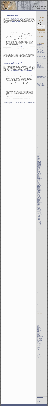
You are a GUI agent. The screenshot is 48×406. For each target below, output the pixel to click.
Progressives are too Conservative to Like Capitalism (41, 76)
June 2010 (38, 241)
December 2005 (39, 296)
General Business (39, 344)
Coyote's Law (39, 328)
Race (37, 375)
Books (38, 322)
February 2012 (39, 221)
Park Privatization (18, 10)
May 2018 (38, 146)
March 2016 (38, 172)
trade (8, 103)
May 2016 (38, 170)
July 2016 (38, 168)
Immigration (38, 352)
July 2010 (38, 240)
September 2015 (39, 178)
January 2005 (39, 307)
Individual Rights (39, 354)
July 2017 (38, 156)
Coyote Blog (39, 6)
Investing (38, 357)
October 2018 (39, 141)
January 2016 (39, 174)
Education (9, 102)
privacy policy (39, 33)
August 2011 (38, 227)
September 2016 (39, 166)
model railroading (39, 362)
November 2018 (39, 140)
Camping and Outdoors (40, 323)
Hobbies (38, 349)
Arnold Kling (19, 46)
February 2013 (39, 209)
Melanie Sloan (23, 102)
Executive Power (39, 338)
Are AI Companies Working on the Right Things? (41, 41)
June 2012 (38, 217)
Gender (38, 342)
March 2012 (38, 220)
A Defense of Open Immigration (41, 58)
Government (38, 346)
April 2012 (38, 219)
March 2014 (38, 196)
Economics (38, 332)
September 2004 (39, 311)
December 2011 (39, 223)
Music (38, 364)
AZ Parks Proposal (25, 10)
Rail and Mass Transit (40, 376)
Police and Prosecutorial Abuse (41, 369)
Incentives (38, 353)
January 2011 (39, 234)
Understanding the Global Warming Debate (40, 51)
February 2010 (39, 245)
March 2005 (38, 305)
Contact (30, 10)
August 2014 (38, 191)
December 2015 (39, 175)
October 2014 (39, 189)
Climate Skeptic (8, 10)
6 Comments (14, 58)
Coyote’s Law (39, 65)
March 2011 (38, 232)
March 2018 (38, 148)
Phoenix (33, 102)
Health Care (38, 347)
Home (4, 10)
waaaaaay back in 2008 (16, 21)
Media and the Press (40, 360)
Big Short (6, 102)
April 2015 (38, 183)
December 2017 (39, 151)
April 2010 (38, 243)
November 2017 (39, 152)
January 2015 (39, 186)
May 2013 (38, 206)
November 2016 (39, 164)
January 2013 (39, 210)
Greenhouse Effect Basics (40, 46)
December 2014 (39, 187)
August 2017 (38, 155)
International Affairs (39, 355)
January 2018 (39, 150)
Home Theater (39, 350)
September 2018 (39, 142)
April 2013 (38, 207)
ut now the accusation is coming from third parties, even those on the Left (21, 70)
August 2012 (38, 215)
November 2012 (39, 212)
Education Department (14, 102)
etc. (37, 337)
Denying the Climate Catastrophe (40, 45)
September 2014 (39, 190)
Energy (38, 334)
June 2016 (38, 169)
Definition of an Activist (40, 66)
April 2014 (38, 195)
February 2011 (39, 233)
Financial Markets (8, 58)
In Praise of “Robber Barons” (41, 73)
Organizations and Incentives (41, 366)
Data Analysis (39, 330)
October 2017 (39, 153)
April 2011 (38, 231)
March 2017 (38, 160)
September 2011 (39, 226)
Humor (38, 351)
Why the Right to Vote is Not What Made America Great (41, 85)
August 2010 (38, 239)
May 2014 (38, 194)
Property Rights (39, 373)
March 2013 (38, 208)
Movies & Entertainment (40, 363)
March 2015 (38, 184)
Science (38, 379)
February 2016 (39, 173)
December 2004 (39, 308)
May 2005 (38, 303)
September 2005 (39, 299)
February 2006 (39, 294)
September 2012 (39, 214)
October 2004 (39, 310)
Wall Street (11, 103)
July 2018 (38, 144)
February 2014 (39, 197)
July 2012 (38, 216)
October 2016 (39, 165)
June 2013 (38, 205)
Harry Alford (19, 102)
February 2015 (39, 185)
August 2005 (38, 300)
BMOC (13, 10)
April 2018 (38, 147)
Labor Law (38, 358)
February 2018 (39, 149)
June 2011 (38, 229)
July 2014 (38, 192)
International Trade (39, 356)
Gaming (38, 341)
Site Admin (38, 401)
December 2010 (39, 235)
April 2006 (38, 292)
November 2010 (39, 236)
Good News (38, 345)
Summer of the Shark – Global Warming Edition (41, 49)
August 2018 (38, 143)
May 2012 (38, 218)
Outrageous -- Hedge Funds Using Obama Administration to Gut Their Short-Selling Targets (18, 62)
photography (38, 368)
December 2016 (39, 163)
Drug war (38, 331)
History (38, 348)
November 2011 (39, 224)
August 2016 (38, 167)
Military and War (39, 361)
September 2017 (39, 154)
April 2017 (38, 159)
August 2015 (38, 179)
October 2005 (39, 298)
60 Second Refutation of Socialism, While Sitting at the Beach (41, 57)
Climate (38, 326)
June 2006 (38, 290)
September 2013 (39, 202)
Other (37, 367)
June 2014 (38, 193)
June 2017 (38, 157)
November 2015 (39, 176)
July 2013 (38, 204)
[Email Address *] (41, 26)
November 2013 (39, 200)
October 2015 (39, 177)
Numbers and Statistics (40, 365)
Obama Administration (29, 102)
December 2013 (39, 199)
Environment (38, 335)
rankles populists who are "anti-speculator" (18, 18)
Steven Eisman (5, 103)
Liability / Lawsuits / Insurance (41, 359)
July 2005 (38, 301)
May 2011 (38, 230)
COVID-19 (38, 327)
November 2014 (39, 188)
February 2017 (39, 161)
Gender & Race (39, 343)
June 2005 (38, 302)
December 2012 (39, 211)
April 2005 (38, 304)
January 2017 (39, 162)
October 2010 (39, 237)
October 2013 (39, 201)
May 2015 (38, 182)
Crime (38, 329)
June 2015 (38, 181)
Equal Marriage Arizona (40, 336)
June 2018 (38, 145)
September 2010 (39, 238)
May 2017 (38, 158)
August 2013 (38, 203)
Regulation (38, 377)
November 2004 (39, 309)
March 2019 (38, 136)
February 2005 (39, 306)
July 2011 (38, 228)
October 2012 (39, 213)
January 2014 (39, 198)
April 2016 (38, 171)
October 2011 (39, 225)
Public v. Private (39, 374)
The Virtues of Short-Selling (10, 15)
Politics (38, 370)
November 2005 (39, 297)
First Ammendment (39, 340)
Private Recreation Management (41, 372)
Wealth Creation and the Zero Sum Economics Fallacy (41, 84)
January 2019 (39, 138)
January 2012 (39, 222)
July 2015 (38, 180)
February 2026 (39, 89)
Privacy (38, 371)
